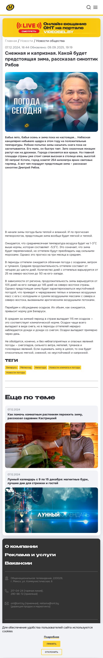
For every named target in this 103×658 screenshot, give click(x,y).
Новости (26, 41)
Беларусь (11, 367)
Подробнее (51, 637)
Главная (11, 41)
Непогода (40, 367)
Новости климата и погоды (64, 367)
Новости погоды (15, 372)
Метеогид (25, 367)
